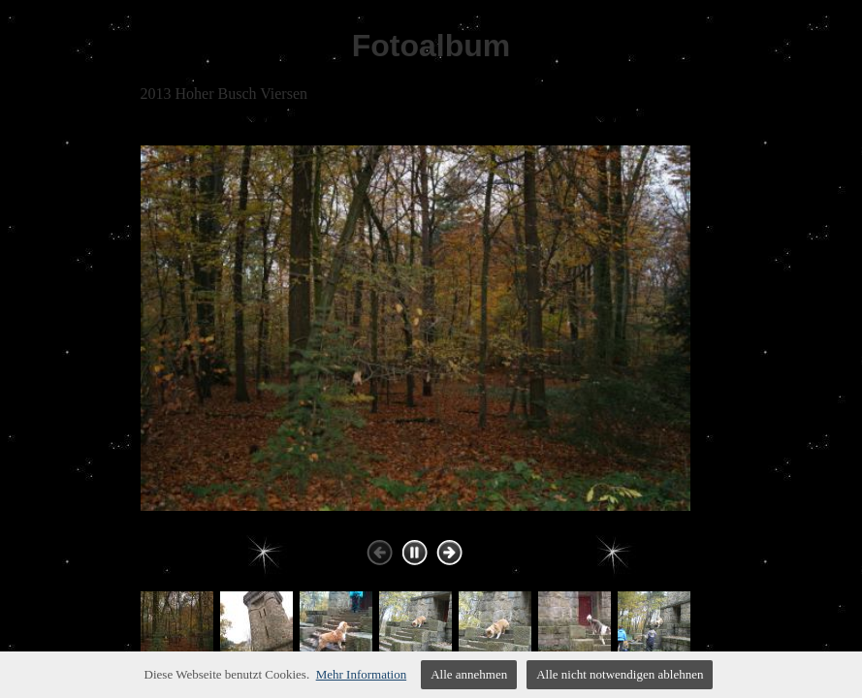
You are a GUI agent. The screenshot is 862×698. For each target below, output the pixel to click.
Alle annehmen (469, 674)
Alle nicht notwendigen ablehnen (619, 674)
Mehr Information (361, 674)
